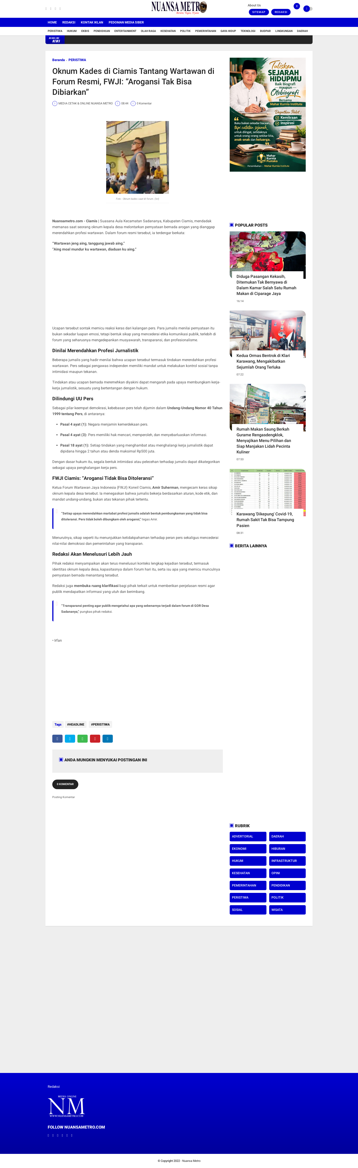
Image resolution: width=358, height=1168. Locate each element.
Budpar (265, 31)
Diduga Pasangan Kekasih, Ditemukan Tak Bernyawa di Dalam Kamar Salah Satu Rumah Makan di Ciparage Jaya (266, 285)
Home (52, 22)
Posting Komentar (63, 794)
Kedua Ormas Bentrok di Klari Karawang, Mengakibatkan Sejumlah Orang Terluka (263, 361)
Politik (185, 31)
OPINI (275, 873)
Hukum (72, 31)
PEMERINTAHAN (244, 885)
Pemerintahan (205, 31)
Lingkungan (283, 31)
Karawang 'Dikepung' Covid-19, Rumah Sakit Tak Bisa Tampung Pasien (265, 520)
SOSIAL (237, 910)
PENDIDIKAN (280, 885)
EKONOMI (239, 848)
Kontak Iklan (92, 22)
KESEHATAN (241, 873)
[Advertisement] (137, 289)
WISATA (277, 910)
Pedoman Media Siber (126, 22)
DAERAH (277, 836)
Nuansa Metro (191, 1161)
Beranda (58, 60)
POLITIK (277, 897)
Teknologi (248, 31)
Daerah (302, 31)
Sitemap (259, 12)
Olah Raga (148, 31)
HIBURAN (278, 848)
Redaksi (281, 12)
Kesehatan (168, 31)
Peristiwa (55, 31)
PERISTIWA (77, 60)
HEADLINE (76, 724)
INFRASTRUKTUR (284, 861)
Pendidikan (102, 31)
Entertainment (125, 31)
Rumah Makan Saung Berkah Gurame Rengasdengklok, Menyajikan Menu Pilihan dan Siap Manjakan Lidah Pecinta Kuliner (264, 441)
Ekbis (85, 31)
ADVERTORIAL (242, 836)
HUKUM (237, 861)
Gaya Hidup (228, 31)
